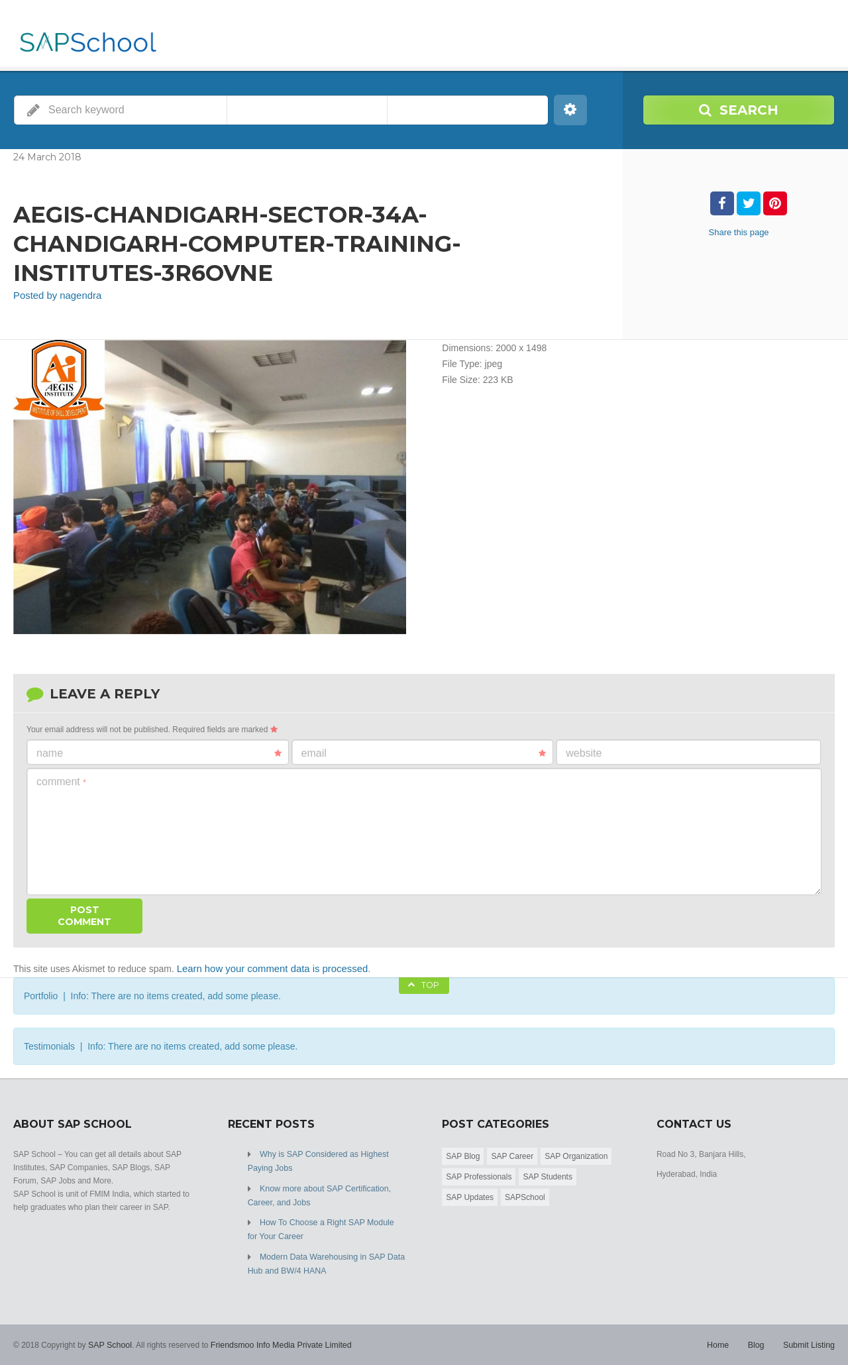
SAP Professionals (478, 1174)
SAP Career (512, 1154)
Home (720, 1338)
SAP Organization (576, 1154)
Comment (61, 781)
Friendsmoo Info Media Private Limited (276, 1338)
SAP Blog (463, 1154)
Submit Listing (810, 1338)
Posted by (54, 295)
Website (584, 752)
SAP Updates (470, 1195)
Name (159, 752)
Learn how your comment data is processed (267, 967)
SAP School (109, 1338)
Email (424, 752)
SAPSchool (525, 1195)
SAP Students (547, 1174)
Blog (758, 1338)
